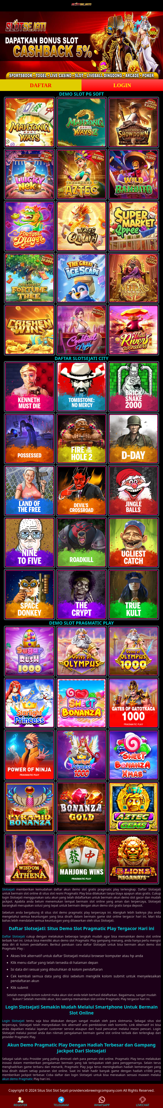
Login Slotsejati (13, 1021)
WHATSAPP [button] (102, 1102)
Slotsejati (8, 889)
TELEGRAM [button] (61, 1102)
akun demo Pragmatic (17, 1079)
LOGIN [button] (122, 85)
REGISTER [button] (20, 1102)
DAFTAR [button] (41, 85)
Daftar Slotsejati (13, 936)
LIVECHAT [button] (142, 1102)
